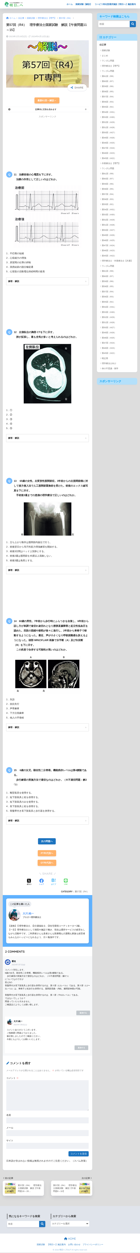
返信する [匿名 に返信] (83, 1013)
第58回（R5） (108, 91)
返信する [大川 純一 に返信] (81, 1048)
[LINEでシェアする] (66, 882)
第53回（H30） (109, 117)
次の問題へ (47, 841)
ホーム (70, 4)
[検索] (133, 24)
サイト (9, 1141)
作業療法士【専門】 (111, 163)
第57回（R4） (82, 892)
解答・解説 (13, 281)
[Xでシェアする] (29, 882)
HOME (70, 1239)
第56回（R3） (108, 102)
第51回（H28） (109, 127)
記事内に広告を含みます (45, 109)
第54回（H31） (109, 112)
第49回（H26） (109, 137)
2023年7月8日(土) (20, 1025)
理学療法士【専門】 (111, 66)
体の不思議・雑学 (110, 368)
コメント (12, 1078)
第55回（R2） (108, 107)
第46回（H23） (109, 153)
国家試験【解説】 (83, 4)
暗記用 (105, 358)
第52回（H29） (109, 122)
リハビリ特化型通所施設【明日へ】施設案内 (115, 4)
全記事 (102, 44)
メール (9, 1128)
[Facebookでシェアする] (41, 882)
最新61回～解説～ (46, 100)
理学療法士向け (109, 363)
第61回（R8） (108, 76)
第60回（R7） (108, 81)
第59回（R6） (108, 86)
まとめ (105, 55)
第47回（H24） (109, 148)
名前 (8, 1115)
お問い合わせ (74, 1245)
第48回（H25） (109, 143)
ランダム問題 (108, 60)
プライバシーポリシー (93, 1245)
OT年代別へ (47, 863)
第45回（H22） (109, 158)
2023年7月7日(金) (18, 965)
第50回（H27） (109, 132)
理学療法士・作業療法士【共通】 (117, 261)
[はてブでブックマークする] (53, 882)
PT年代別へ (47, 853)
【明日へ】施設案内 (56, 1245)
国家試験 (106, 50)
